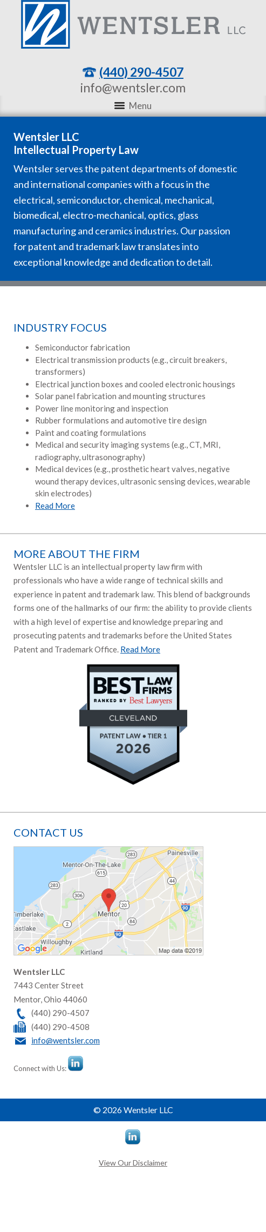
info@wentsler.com (133, 87)
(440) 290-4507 (141, 71)
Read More (55, 505)
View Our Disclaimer (133, 1162)
